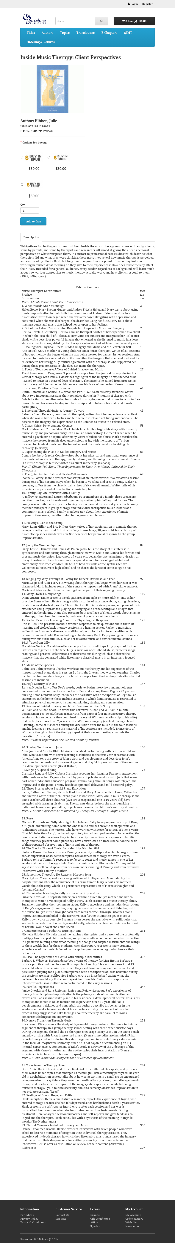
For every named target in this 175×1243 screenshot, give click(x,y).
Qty (22, 204)
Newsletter (132, 1226)
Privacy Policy (29, 1218)
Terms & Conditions (33, 1222)
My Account (132, 1215)
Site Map (60, 1218)
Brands (95, 1215)
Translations (85, 32)
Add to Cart (33, 221)
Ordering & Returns (41, 42)
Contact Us (62, 1215)
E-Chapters (109, 32)
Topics (65, 32)
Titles (31, 32)
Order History (134, 1218)
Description (31, 237)
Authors (47, 32)
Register (147, 4)
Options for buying (34, 142)
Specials (95, 1226)
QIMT (128, 32)
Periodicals (27, 1215)
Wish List (131, 1222)
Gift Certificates (100, 1218)
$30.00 (32, 158)
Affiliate (95, 1222)
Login (133, 4)
